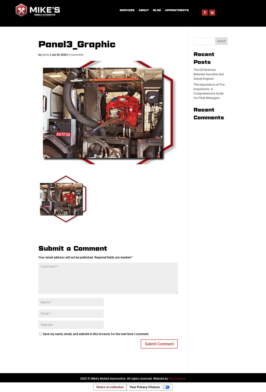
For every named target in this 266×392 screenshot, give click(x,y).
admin (46, 54)
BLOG (157, 10)
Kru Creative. (177, 378)
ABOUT (144, 10)
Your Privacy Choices (145, 387)
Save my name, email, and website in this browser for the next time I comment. (96, 334)
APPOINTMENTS (177, 10)
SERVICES (127, 10)
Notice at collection (110, 387)
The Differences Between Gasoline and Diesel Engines (209, 74)
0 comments (75, 54)
